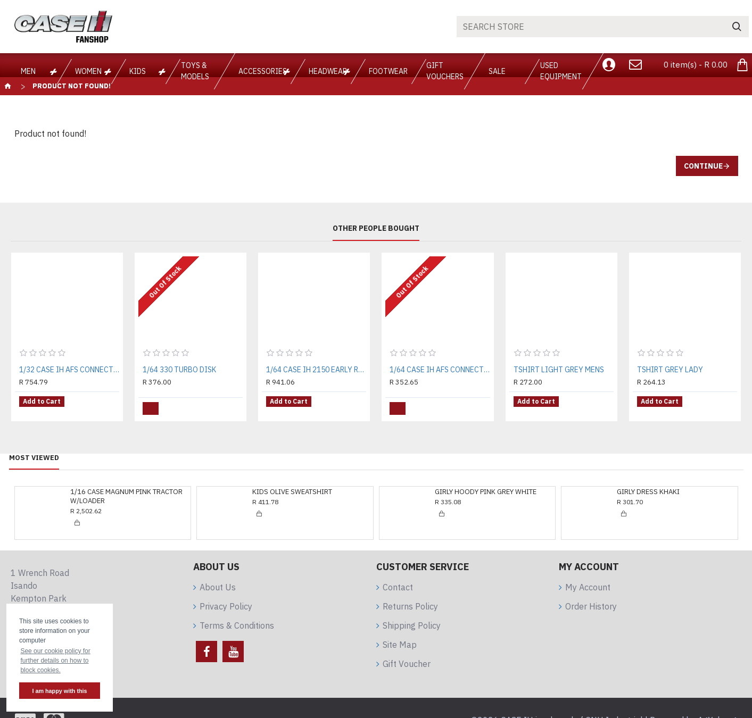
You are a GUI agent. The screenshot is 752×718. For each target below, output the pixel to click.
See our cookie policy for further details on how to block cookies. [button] (55, 660)
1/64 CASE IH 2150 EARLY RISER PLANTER (316, 369)
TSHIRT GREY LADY (670, 369)
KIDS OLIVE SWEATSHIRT (292, 486)
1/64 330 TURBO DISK (179, 369)
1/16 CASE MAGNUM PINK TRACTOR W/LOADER (126, 491)
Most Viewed (34, 452)
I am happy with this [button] (59, 691)
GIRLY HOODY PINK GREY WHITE (485, 486)
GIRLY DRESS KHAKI (648, 486)
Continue (703, 166)
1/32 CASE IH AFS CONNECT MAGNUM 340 (69, 369)
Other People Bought (376, 228)
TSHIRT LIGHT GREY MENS (559, 369)
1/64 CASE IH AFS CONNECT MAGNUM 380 (440, 369)
